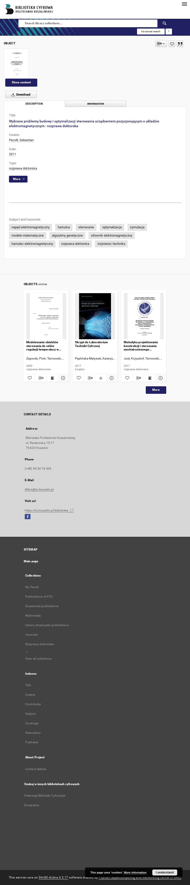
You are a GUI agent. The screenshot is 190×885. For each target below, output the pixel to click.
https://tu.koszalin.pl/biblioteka (49, 510)
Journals (31, 634)
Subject (30, 714)
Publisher (31, 742)
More (156, 390)
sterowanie (86, 227)
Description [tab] (34, 103)
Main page (31, 561)
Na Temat (32, 587)
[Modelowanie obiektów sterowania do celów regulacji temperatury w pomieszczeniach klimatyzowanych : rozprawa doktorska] (46, 316)
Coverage (31, 723)
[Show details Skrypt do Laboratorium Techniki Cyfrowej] (111, 378)
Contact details (35, 769)
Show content (21, 82)
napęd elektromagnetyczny (31, 227)
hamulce (64, 227)
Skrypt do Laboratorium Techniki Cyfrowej (91, 343)
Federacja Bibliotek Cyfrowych (45, 795)
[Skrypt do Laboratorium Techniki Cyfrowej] (95, 316)
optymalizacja (112, 227)
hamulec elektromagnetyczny (32, 244)
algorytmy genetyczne (67, 235)
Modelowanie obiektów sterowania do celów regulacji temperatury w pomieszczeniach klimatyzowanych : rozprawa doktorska (45, 345)
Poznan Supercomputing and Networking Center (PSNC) (140, 877)
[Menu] (184, 4)
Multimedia (33, 615)
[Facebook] (27, 517)
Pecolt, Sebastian (21, 140)
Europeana (31, 805)
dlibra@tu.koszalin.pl (39, 489)
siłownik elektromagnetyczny (111, 235)
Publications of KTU (39, 596)
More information (135, 872)
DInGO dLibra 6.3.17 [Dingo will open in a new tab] (53, 877)
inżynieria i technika (111, 244)
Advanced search (150, 31)
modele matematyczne (28, 235)
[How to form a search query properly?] (169, 32)
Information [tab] (95, 103)
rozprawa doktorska (23, 168)
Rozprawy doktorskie (39, 644)
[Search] (165, 23)
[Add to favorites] (171, 44)
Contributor (33, 704)
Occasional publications (41, 606)
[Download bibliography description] (40, 378)
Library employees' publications (47, 625)
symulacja (137, 227)
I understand (165, 872)
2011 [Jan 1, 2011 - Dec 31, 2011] (12, 154)
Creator (30, 694)
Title (28, 685)
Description (33, 733)
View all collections (38, 658)
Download (19, 94)
